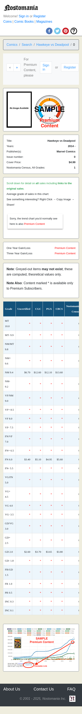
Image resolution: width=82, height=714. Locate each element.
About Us (11, 689)
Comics (12, 44)
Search (27, 44)
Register (39, 16)
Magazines (44, 21)
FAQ (71, 689)
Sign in (24, 16)
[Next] (16, 67)
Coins (7, 21)
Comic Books (24, 21)
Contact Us (44, 689)
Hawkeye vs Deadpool (52, 44)
